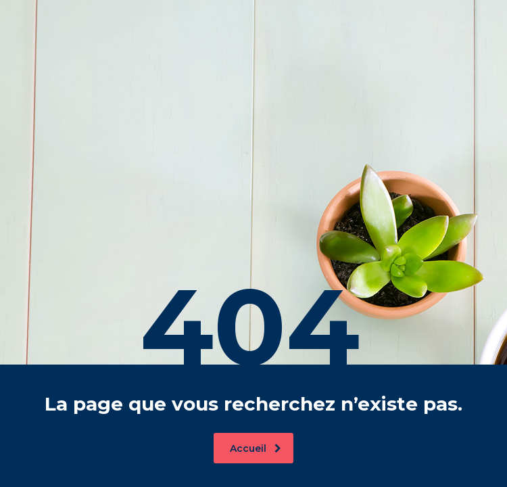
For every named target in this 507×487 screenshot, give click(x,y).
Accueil (255, 448)
